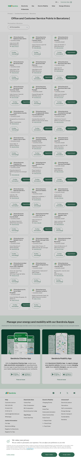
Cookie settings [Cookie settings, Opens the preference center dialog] (10, 454)
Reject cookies (49, 454)
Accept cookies (66, 454)
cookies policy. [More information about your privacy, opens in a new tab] (30, 449)
